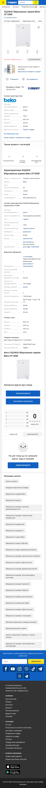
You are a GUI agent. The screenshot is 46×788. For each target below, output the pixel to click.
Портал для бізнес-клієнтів (16, 759)
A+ (24, 188)
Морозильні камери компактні (18, 584)
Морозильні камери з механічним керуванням (19, 517)
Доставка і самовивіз (14, 731)
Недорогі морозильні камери (17, 488)
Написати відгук (23, 393)
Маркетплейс (11, 713)
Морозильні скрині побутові (16, 543)
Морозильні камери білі (15, 524)
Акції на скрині (11, 481)
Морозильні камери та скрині (29, 72)
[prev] (35, 144)
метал (25, 287)
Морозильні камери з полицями (18, 616)
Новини (8, 702)
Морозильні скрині (13, 500)
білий (25, 194)
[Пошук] (36, 2)
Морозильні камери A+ (15, 531)
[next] (41, 144)
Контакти (9, 705)
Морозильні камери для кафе (17, 603)
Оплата (8, 725)
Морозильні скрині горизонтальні (19, 562)
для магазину (28, 242)
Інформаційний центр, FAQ (16, 688)
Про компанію (11, 699)
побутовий (35, 247)
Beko (25, 182)
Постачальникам (12, 711)
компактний (28, 238)
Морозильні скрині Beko (15, 537)
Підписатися (36, 661)
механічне (27, 232)
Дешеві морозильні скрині (16, 628)
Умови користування (14, 756)
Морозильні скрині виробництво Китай (21, 550)
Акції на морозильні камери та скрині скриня (20, 636)
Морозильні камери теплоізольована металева (20, 576)
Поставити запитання (23, 401)
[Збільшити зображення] (38, 27)
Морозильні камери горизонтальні (19, 609)
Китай (25, 309)
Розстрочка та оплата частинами (18, 728)
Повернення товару (13, 733)
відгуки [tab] (12, 434)
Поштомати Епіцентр (14, 748)
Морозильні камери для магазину (19, 597)
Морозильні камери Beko (15, 494)
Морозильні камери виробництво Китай (21, 569)
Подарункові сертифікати (15, 742)
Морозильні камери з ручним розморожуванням (17, 508)
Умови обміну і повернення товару (17, 137)
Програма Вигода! (12, 745)
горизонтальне (29, 228)
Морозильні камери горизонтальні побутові (23, 556)
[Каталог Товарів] (3, 2)
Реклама (9, 716)
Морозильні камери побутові (17, 590)
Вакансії (9, 708)
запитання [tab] (31, 434)
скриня (26, 219)
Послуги (9, 739)
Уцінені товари (28, 129)
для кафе (26, 247)
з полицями (27, 256)
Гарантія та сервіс (12, 736)
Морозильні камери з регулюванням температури (20, 645)
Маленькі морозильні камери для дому (21, 622)
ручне (25, 212)
